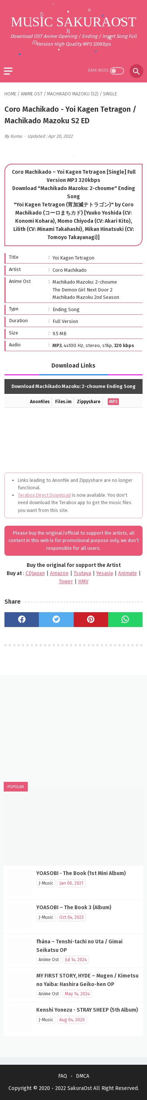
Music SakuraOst (73, 21)
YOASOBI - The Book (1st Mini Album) (81, 873)
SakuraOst (79, 1088)
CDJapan (35, 573)
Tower (66, 581)
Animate (127, 573)
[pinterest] (91, 619)
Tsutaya (82, 573)
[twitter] (56, 619)
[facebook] (21, 619)
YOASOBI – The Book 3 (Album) (73, 907)
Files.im (63, 401)
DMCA (82, 1076)
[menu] (8, 71)
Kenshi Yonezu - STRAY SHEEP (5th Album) (87, 1010)
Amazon (59, 573)
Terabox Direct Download (44, 495)
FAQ (62, 1076)
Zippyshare (88, 401)
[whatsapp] (125, 619)
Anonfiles (40, 401)
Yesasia (104, 573)
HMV (83, 581)
